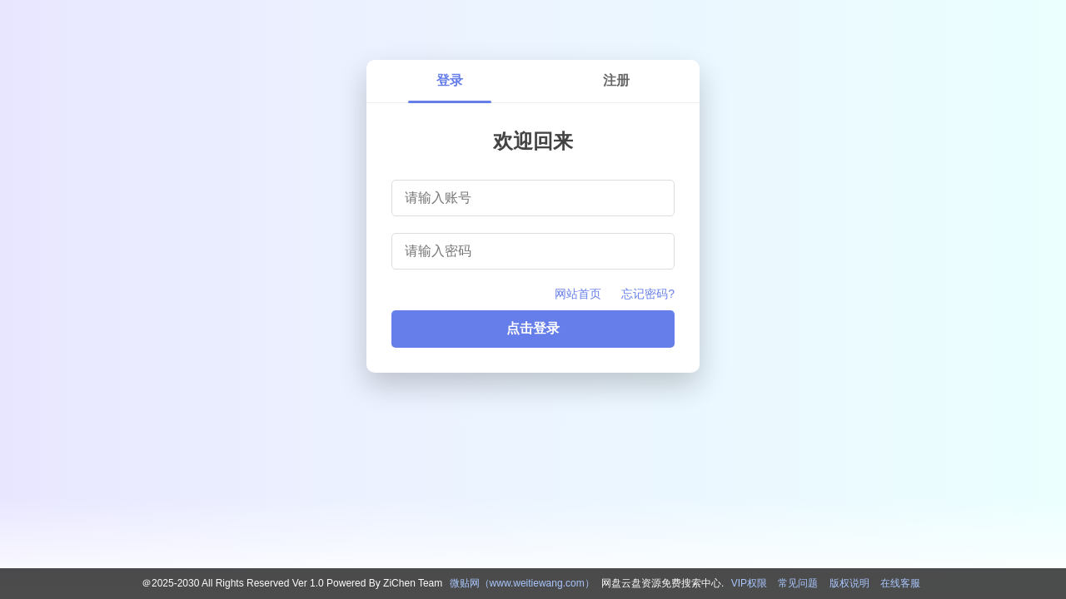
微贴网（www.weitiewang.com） (522, 583)
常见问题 (798, 583)
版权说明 (849, 583)
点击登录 (533, 328)
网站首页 (578, 293)
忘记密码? (648, 293)
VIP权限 (749, 583)
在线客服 (900, 583)
